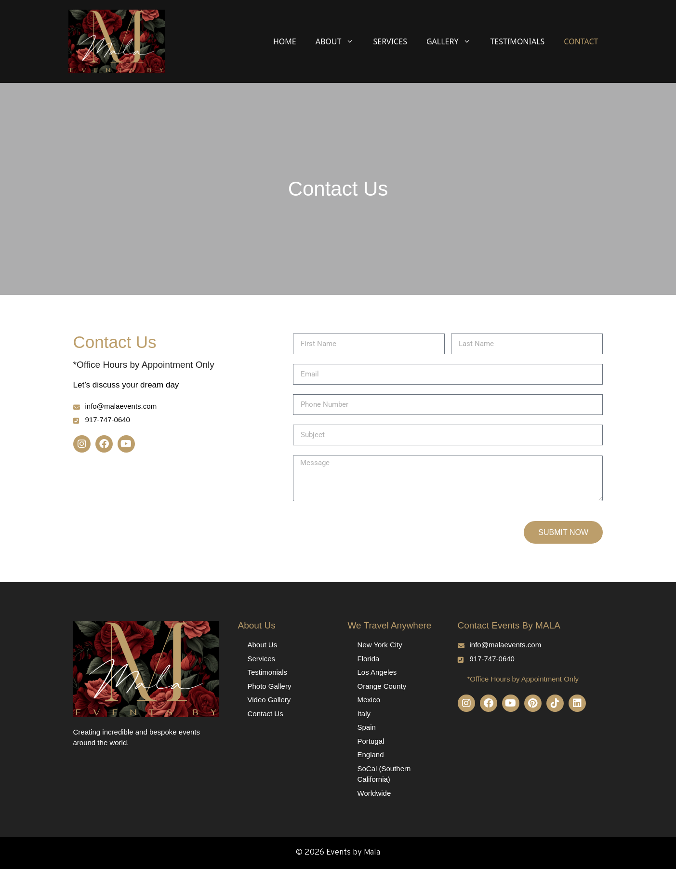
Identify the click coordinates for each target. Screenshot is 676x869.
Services (390, 41)
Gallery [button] (453, 41)
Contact (581, 41)
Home (284, 41)
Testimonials (517, 41)
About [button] (340, 41)
